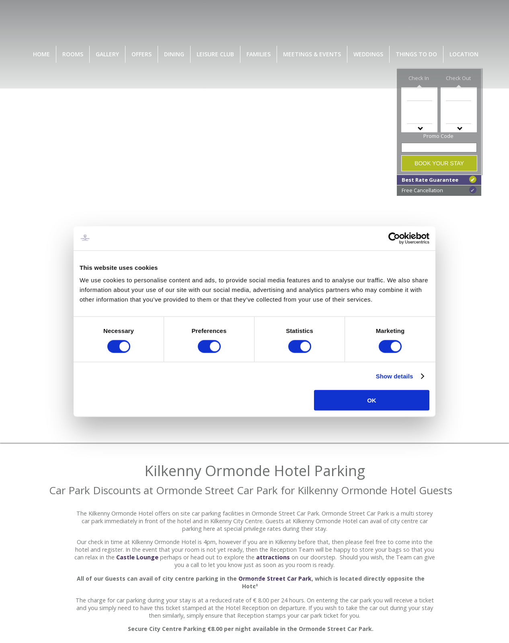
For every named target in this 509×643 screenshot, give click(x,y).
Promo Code (438, 136)
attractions (273, 557)
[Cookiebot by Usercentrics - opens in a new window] (394, 238)
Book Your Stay (439, 163)
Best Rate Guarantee (439, 179)
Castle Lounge (137, 557)
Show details (394, 375)
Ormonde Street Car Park (275, 578)
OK (371, 400)
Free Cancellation (439, 190)
